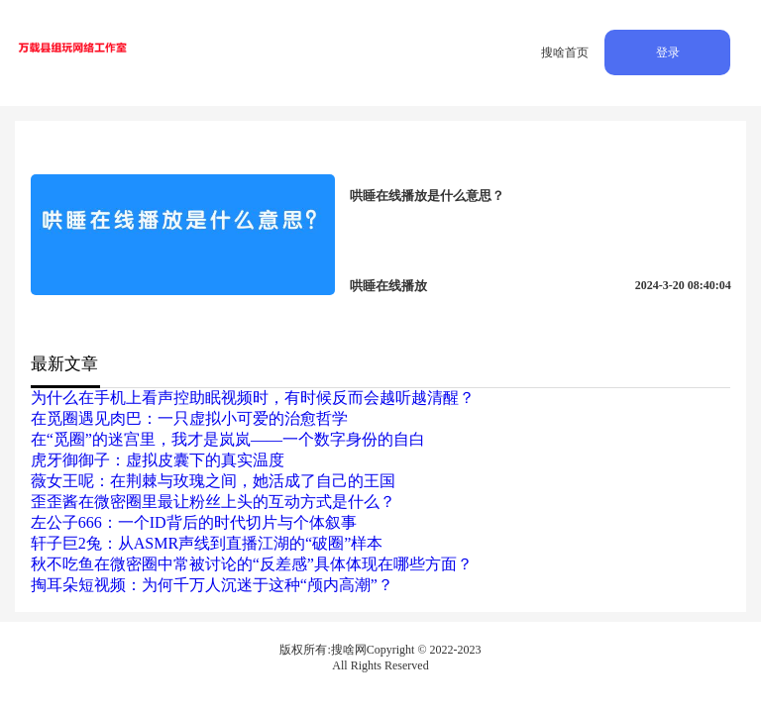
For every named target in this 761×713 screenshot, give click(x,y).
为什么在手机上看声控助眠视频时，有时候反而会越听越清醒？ (253, 397)
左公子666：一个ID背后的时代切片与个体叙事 (194, 522)
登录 (668, 52)
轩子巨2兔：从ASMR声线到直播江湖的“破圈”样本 (207, 543)
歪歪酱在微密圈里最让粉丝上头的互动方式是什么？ (213, 501)
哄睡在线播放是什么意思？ (427, 195)
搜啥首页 (565, 52)
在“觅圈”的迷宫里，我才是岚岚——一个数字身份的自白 (228, 439)
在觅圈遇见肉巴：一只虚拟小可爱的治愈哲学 (189, 418)
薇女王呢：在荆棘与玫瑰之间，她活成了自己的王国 (213, 480)
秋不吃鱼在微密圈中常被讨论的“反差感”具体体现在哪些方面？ (252, 564)
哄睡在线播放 (388, 285)
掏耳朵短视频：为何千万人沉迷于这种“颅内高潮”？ (212, 584)
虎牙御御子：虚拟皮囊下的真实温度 (157, 460)
